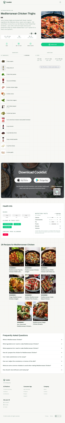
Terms (51, 416)
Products (26, 391)
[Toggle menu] (60, 2)
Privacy (46, 416)
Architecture (6, 393)
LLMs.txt (41, 416)
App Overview (27, 389)
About (45, 389)
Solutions (5, 391)
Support (25, 396)
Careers (45, 391)
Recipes (25, 393)
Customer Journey (7, 389)
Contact (45, 393)
